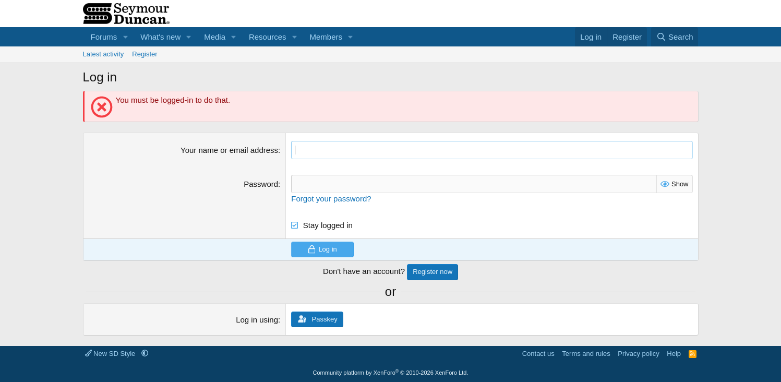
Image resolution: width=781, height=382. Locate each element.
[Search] (675, 36)
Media (214, 36)
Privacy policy (638, 353)
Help (674, 353)
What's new (160, 36)
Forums (104, 36)
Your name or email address (229, 150)
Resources (267, 36)
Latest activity (103, 54)
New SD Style (111, 353)
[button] (125, 36)
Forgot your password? (331, 198)
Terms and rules (586, 353)
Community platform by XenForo (390, 372)
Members (325, 36)
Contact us (538, 353)
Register (144, 54)
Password (261, 184)
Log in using (257, 319)
